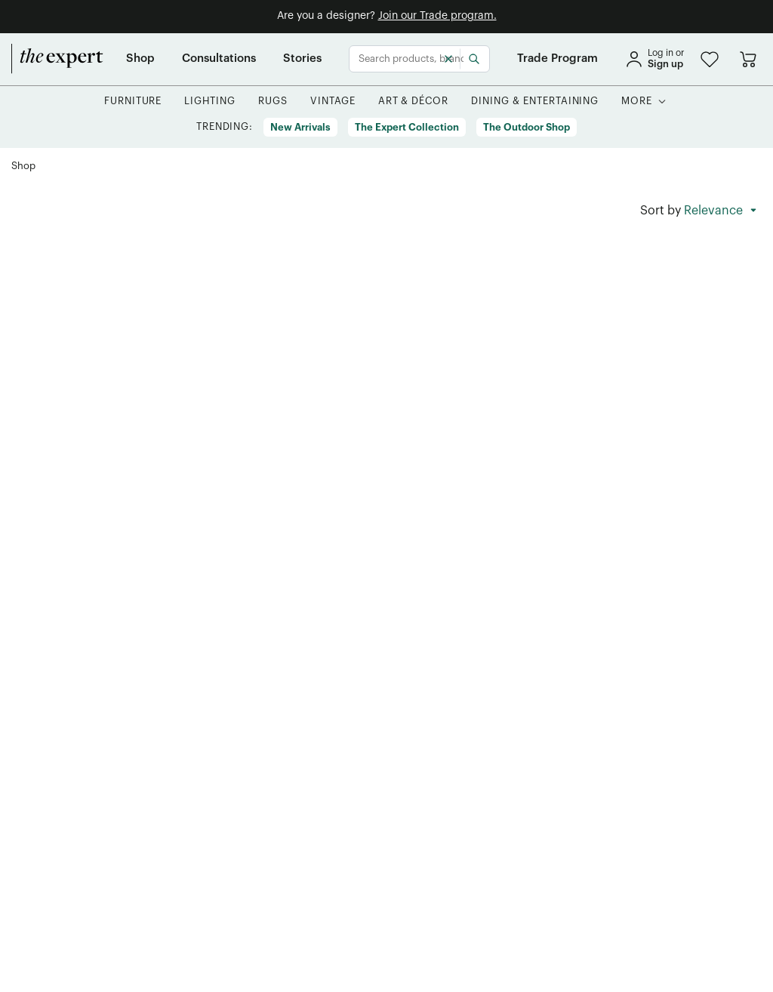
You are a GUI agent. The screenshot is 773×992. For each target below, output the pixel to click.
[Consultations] (219, 59)
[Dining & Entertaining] (535, 101)
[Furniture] (133, 101)
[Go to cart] (748, 58)
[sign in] (654, 58)
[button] (709, 59)
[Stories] (302, 59)
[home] (57, 59)
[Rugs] (273, 101)
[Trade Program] (557, 59)
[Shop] (140, 59)
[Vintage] (333, 101)
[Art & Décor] (413, 101)
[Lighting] (210, 101)
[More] (636, 101)
